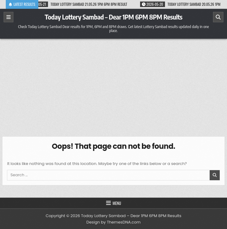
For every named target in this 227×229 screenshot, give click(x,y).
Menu (117, 203)
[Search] (218, 17)
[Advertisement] (113, 84)
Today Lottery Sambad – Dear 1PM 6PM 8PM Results (113, 17)
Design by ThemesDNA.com (113, 222)
